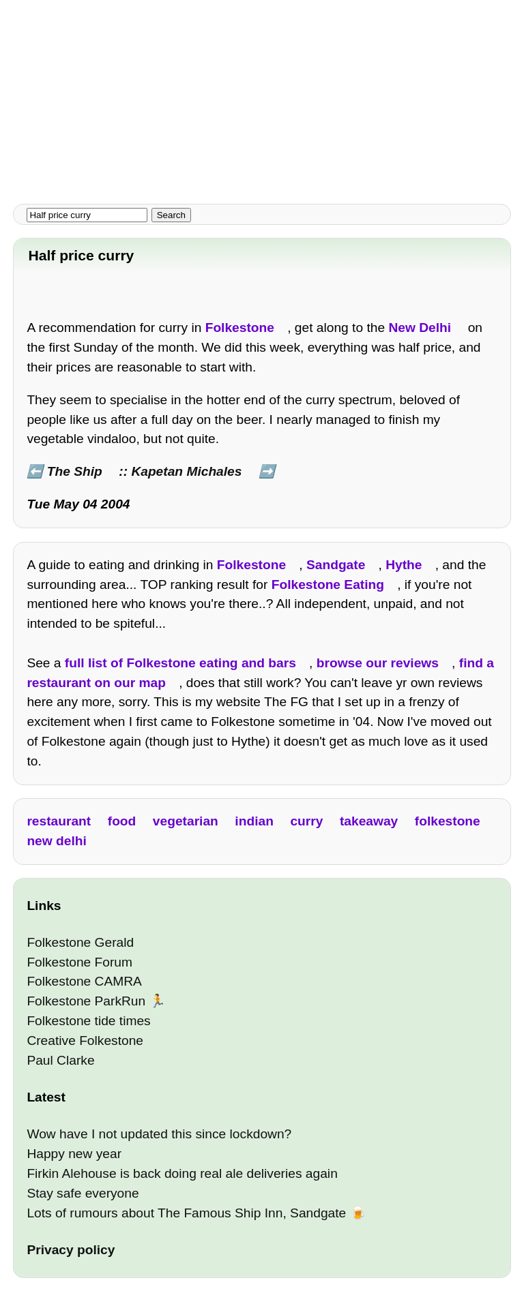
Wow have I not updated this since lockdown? (159, 1134)
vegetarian (185, 821)
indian (254, 821)
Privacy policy (71, 1250)
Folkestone (239, 327)
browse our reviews (378, 663)
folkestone (447, 821)
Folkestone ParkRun (86, 1001)
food (122, 821)
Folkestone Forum (79, 962)
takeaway (369, 821)
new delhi (56, 841)
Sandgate (335, 565)
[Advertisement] (262, 95)
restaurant (59, 821)
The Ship (74, 471)
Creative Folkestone (85, 1040)
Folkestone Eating (328, 584)
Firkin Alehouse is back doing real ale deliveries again (182, 1173)
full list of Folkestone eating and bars (180, 663)
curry (306, 821)
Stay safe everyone (83, 1193)
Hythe (403, 565)
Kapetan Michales (186, 471)
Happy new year (74, 1153)
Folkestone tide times (88, 1021)
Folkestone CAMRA (84, 981)
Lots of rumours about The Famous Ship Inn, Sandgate (186, 1213)
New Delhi (419, 327)
